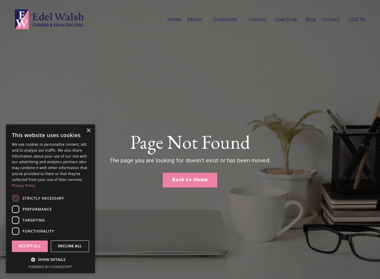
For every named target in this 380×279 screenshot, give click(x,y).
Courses (258, 20)
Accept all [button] (30, 245)
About (194, 20)
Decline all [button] (70, 245)
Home (174, 20)
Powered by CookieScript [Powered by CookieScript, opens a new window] (50, 266)
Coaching (286, 20)
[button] (50, 259)
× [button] (88, 131)
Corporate (225, 20)
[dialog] (50, 198)
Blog (310, 20)
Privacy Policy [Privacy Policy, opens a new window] (23, 185)
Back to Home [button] (190, 180)
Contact (331, 20)
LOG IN (357, 19)
